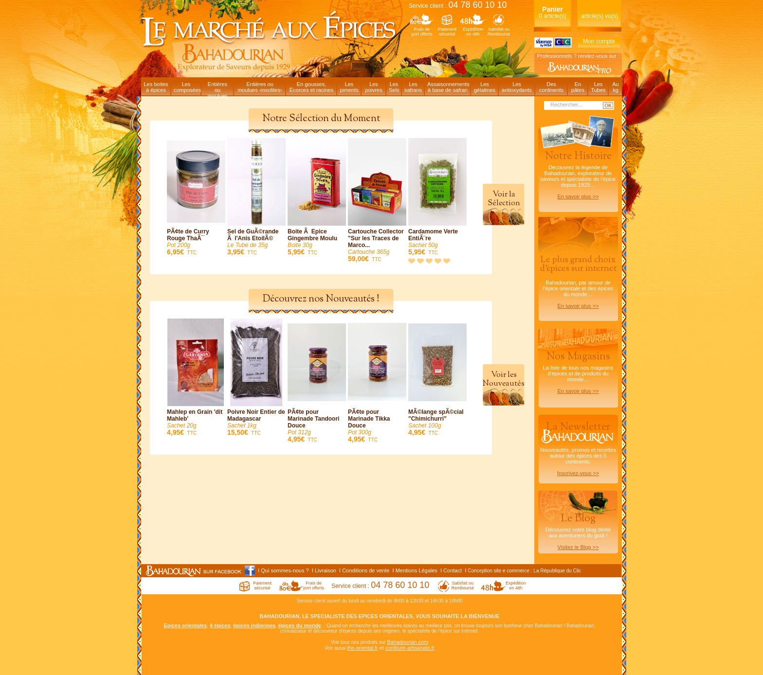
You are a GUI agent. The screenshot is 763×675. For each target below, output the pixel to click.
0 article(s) (552, 12)
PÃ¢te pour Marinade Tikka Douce (377, 381)
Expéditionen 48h (473, 31)
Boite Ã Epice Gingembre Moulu (317, 197)
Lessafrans (413, 87)
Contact (452, 570)
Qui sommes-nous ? (285, 570)
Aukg (615, 87)
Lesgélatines (484, 87)
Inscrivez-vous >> (578, 473)
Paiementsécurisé (447, 31)
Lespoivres (373, 87)
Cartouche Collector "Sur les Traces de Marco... (377, 200)
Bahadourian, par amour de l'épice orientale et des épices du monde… (578, 281)
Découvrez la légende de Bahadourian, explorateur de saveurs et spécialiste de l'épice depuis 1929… (578, 174)
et (381, 648)
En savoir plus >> (578, 196)
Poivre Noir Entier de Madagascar (256, 378)
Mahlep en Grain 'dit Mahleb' (196, 378)
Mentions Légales (416, 570)
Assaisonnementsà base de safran (448, 87)
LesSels (394, 87)
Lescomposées (187, 87)
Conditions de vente (365, 570)
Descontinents (551, 87)
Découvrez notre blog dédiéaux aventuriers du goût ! (578, 533)
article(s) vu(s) (599, 16)
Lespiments (349, 87)
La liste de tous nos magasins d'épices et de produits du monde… (578, 371)
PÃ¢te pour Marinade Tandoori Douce (317, 381)
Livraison (325, 570)
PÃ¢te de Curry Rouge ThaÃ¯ (196, 197)
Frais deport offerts (422, 31)
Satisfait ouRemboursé (499, 31)
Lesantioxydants (517, 87)
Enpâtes (577, 87)
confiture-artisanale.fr (410, 648)
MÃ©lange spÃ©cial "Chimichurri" (437, 378)
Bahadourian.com (407, 642)
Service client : (458, 5)
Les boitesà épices (156, 87)
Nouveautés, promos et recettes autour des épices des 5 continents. (578, 448)
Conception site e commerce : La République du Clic (524, 570)
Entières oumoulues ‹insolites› (259, 87)
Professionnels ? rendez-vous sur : (578, 56)
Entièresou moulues (217, 88)
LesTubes (598, 87)
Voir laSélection (504, 199)
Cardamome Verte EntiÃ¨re (437, 197)
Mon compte (599, 41)
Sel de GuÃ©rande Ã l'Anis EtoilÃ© (256, 197)
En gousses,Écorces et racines (311, 87)
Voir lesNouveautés (504, 379)
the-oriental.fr (362, 648)
